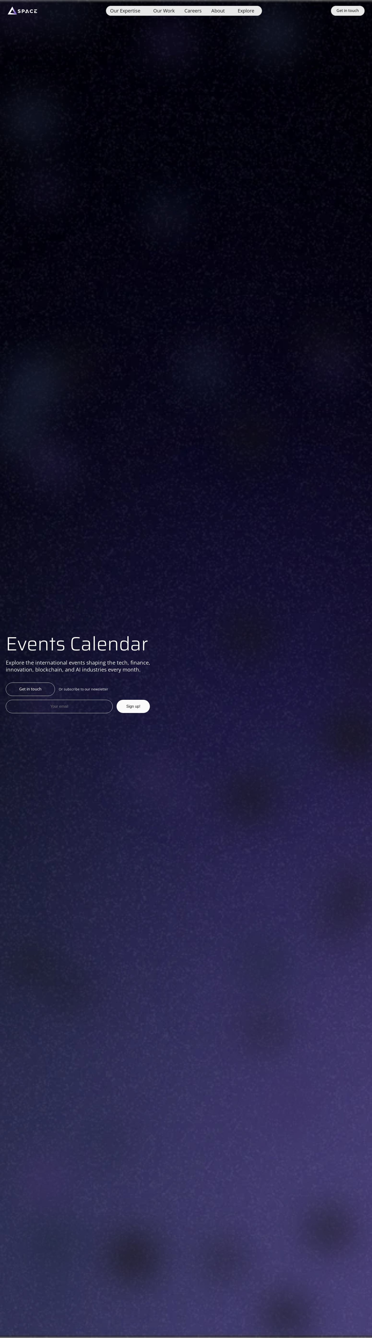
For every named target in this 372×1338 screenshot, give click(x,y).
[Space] (22, 10)
